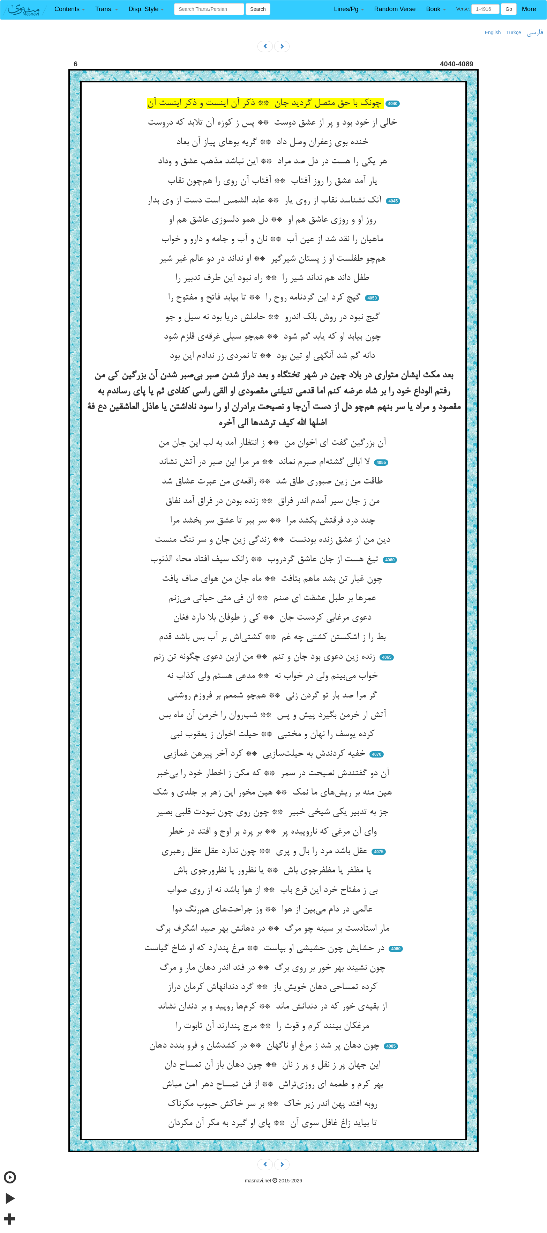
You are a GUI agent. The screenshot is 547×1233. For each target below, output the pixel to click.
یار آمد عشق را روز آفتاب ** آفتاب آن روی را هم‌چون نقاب (273, 181)
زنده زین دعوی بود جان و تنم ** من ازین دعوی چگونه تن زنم (265, 657)
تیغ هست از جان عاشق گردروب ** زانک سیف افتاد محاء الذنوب (265, 559)
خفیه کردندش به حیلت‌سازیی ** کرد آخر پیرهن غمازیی (265, 754)
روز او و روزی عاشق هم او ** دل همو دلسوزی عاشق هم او (273, 220)
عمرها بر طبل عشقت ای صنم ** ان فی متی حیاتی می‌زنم (273, 598)
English (493, 32)
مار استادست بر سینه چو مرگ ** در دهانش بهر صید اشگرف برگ (274, 929)
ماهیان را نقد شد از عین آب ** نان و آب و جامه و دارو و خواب (273, 239)
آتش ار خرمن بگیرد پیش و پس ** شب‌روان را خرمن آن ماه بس (273, 715)
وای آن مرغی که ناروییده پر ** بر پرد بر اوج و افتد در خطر (273, 831)
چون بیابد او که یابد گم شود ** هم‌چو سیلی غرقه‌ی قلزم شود (273, 336)
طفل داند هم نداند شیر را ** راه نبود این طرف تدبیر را (273, 278)
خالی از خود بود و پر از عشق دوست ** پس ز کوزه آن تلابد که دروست (273, 122)
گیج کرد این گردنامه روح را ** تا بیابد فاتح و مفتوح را (265, 297)
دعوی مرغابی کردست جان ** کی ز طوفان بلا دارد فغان (273, 617)
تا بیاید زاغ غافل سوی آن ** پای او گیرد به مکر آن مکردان (274, 1123)
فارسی (534, 33)
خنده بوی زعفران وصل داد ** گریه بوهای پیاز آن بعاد (273, 142)
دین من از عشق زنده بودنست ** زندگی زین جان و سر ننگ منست (274, 540)
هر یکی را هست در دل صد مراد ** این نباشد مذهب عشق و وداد (274, 161)
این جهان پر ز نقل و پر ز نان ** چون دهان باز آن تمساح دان (273, 1065)
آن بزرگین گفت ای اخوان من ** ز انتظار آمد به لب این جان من (273, 443)
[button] (69, 9)
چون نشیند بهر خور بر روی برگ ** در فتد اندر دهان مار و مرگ (273, 968)
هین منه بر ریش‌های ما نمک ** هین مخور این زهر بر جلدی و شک (273, 792)
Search (257, 9)
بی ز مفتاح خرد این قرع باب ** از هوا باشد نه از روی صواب (273, 890)
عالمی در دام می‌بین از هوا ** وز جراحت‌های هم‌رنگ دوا (273, 909)
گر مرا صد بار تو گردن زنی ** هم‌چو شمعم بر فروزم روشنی (273, 695)
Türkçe (513, 32)
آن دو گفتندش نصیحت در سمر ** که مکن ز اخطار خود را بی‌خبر (274, 773)
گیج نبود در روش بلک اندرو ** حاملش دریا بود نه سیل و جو (273, 317)
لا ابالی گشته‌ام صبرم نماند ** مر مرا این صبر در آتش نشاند (265, 462)
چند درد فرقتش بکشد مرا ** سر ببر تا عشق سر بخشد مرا (273, 520)
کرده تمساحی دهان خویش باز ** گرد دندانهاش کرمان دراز (273, 987)
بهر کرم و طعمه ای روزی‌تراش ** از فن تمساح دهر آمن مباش (273, 1084)
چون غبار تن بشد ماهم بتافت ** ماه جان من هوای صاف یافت (273, 579)
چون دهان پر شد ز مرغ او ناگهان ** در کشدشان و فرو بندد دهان (265, 1045)
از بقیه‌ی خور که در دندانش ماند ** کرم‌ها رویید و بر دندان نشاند (273, 1006)
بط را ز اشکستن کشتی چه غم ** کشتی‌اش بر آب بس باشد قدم (273, 637)
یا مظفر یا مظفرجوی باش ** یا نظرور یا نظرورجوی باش (273, 870)
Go (508, 9)
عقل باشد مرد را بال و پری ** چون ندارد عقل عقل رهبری (265, 851)
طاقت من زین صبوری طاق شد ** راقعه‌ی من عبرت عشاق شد (273, 481)
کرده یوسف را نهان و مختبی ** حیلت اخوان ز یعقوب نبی (273, 734)
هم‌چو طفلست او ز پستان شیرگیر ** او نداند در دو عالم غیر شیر (273, 259)
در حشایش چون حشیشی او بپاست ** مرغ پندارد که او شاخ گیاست (265, 948)
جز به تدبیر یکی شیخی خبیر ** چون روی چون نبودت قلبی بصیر (273, 812)
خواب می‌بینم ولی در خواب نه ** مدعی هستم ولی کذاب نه (273, 676)
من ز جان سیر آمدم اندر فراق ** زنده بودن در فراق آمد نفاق (273, 501)
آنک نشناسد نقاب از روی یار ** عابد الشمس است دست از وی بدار (265, 200)
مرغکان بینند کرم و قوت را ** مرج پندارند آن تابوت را (273, 1026)
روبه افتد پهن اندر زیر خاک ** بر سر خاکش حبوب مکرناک (273, 1104)
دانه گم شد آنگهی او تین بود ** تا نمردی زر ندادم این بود (273, 356)
